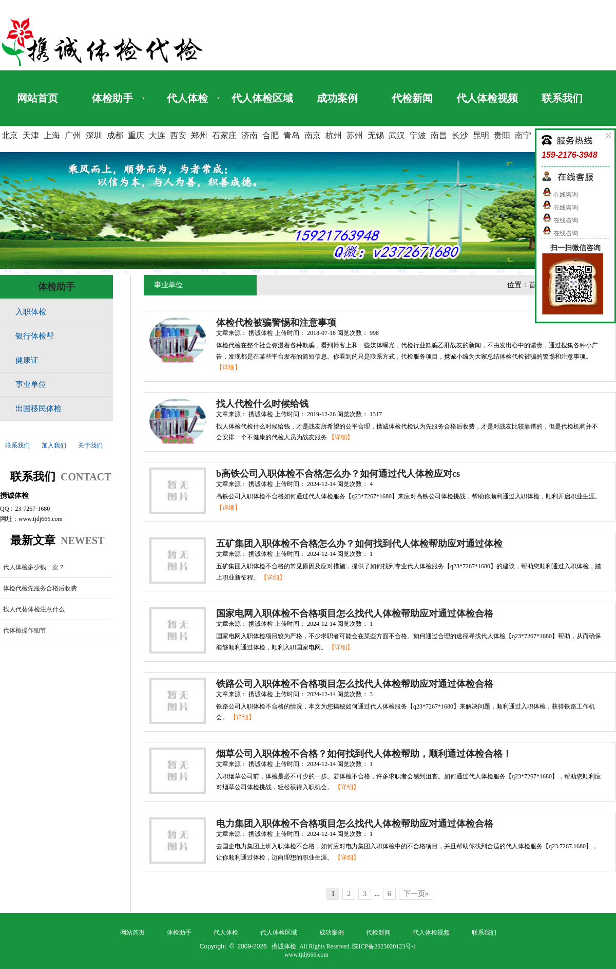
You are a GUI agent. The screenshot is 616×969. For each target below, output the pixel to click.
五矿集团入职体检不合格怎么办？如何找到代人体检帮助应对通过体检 (359, 543)
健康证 (26, 360)
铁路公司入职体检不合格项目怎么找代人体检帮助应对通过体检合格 (354, 684)
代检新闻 (412, 98)
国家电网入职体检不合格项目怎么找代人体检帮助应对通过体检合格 (354, 613)
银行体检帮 (34, 336)
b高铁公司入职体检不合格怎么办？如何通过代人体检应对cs (338, 474)
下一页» (416, 894)
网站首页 (37, 98)
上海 (52, 135)
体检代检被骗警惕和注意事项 (276, 323)
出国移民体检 (38, 408)
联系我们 (562, 98)
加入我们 (54, 445)
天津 (31, 135)
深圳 (94, 135)
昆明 (481, 135)
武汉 (397, 135)
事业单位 (30, 384)
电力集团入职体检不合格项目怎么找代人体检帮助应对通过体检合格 (354, 823)
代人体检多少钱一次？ (34, 567)
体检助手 (112, 98)
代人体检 (187, 98)
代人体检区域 (262, 98)
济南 (249, 135)
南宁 (523, 135)
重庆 (136, 135)
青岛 (291, 135)
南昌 (439, 135)
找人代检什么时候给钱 (262, 404)
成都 (115, 135)
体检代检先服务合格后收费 (40, 588)
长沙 (460, 135)
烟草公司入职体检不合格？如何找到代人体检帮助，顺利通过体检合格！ (364, 754)
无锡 (376, 135)
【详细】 (228, 367)
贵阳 (502, 135)
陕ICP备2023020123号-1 (384, 946)
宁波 (418, 135)
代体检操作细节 (24, 630)
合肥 (270, 135)
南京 (312, 135)
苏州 (354, 135)
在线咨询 (560, 194)
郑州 (199, 135)
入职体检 (30, 312)
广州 (73, 135)
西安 (178, 135)
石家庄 (224, 135)
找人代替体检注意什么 (34, 609)
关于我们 (90, 445)
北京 (10, 135)
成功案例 (337, 98)
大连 (157, 135)
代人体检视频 (487, 98)
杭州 (333, 135)
